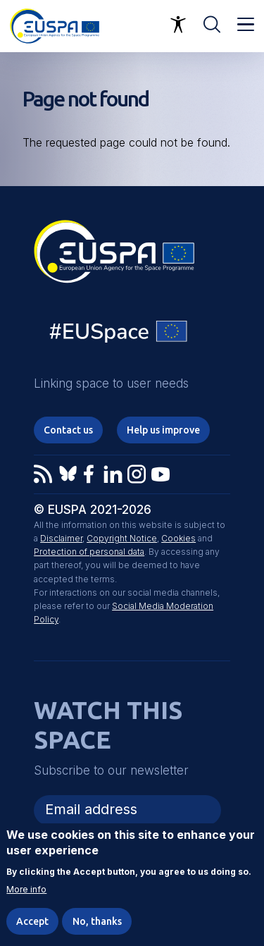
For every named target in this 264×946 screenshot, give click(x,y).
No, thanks (97, 921)
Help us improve (163, 430)
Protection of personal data (89, 551)
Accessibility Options (178, 25)
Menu (245, 25)
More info (26, 890)
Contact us (68, 430)
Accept (32, 921)
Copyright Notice (122, 538)
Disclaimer (61, 538)
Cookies (178, 538)
